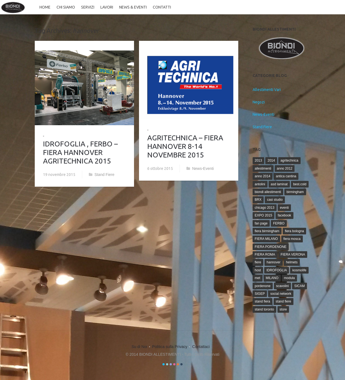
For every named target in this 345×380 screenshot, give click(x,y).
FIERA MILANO (266, 239)
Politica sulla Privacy (170, 346)
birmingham (295, 192)
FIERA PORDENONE (271, 247)
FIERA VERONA (293, 254)
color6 (181, 364)
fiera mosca (292, 239)
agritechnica (289, 160)
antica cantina (286, 176)
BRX (258, 200)
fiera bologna (294, 231)
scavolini (282, 286)
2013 (258, 160)
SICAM (299, 286)
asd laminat (279, 184)
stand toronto (264, 309)
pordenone (263, 286)
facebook (284, 215)
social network (280, 294)
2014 (271, 160)
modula (289, 278)
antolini (260, 184)
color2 (167, 364)
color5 (178, 364)
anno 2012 (285, 168)
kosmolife (299, 270)
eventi (284, 208)
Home (44, 7)
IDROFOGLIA (276, 270)
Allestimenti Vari (267, 89)
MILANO (272, 278)
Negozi (259, 102)
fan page (261, 223)
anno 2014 (263, 176)
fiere (258, 262)
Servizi (87, 7)
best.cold (299, 184)
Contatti (161, 7)
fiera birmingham (267, 231)
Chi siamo (65, 7)
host (258, 270)
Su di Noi (139, 346)
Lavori (106, 7)
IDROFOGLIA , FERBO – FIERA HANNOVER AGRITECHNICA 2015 (80, 152)
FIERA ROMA (265, 254)
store (283, 309)
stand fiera (262, 301)
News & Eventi (132, 7)
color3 (171, 364)
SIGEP (260, 294)
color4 (174, 364)
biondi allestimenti (268, 192)
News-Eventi (203, 168)
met (257, 278)
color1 (163, 364)
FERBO (278, 223)
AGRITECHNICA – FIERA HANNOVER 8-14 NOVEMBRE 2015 (185, 146)
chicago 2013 (264, 208)
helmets (292, 262)
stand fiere (283, 301)
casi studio (275, 200)
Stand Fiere (104, 174)
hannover (273, 262)
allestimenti (263, 168)
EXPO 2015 (263, 215)
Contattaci (201, 346)
